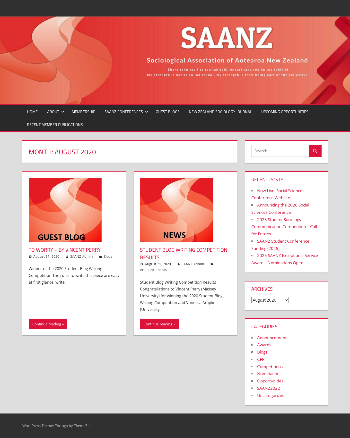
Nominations (269, 373)
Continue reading (46, 324)
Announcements (153, 269)
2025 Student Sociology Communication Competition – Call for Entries (284, 227)
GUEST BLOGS (168, 112)
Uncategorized (271, 395)
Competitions (270, 366)
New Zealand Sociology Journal (220, 112)
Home (32, 112)
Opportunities (270, 381)
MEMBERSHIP (83, 112)
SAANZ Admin (81, 256)
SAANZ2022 (268, 388)
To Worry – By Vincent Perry (67, 250)
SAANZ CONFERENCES (126, 112)
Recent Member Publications (55, 124)
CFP (260, 359)
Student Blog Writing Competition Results (169, 253)
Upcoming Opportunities (284, 112)
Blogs (108, 256)
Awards (264, 344)
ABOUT (55, 112)
